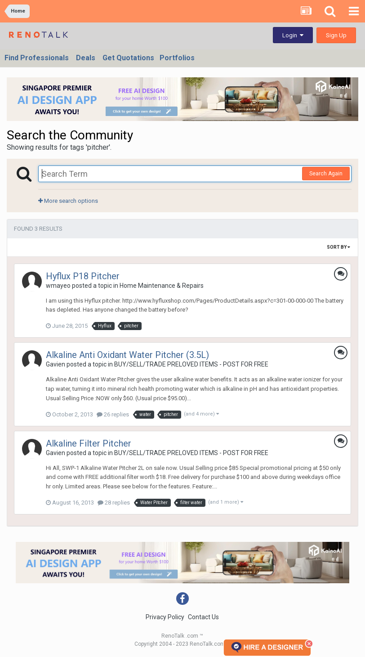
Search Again (326, 173)
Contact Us (203, 617)
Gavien (55, 364)
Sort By (338, 247)
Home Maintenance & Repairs (162, 285)
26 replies (113, 414)
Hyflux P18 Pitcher (83, 276)
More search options (68, 200)
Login (292, 35)
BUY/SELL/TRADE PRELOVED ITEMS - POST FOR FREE (191, 364)
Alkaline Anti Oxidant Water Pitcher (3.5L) (127, 354)
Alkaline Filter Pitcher (88, 443)
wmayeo (58, 285)
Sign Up (336, 35)
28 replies (114, 502)
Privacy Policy (165, 617)
